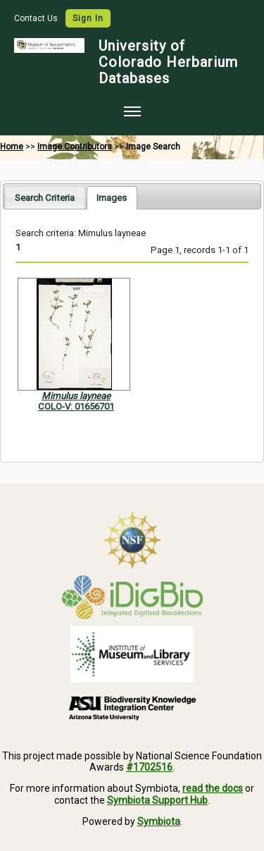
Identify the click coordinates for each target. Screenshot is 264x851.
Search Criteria (45, 197)
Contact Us (37, 18)
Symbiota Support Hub (157, 800)
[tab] (44, 197)
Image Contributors (74, 147)
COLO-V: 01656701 (76, 406)
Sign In (88, 18)
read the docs (212, 788)
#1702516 (149, 767)
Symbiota (158, 821)
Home (11, 147)
